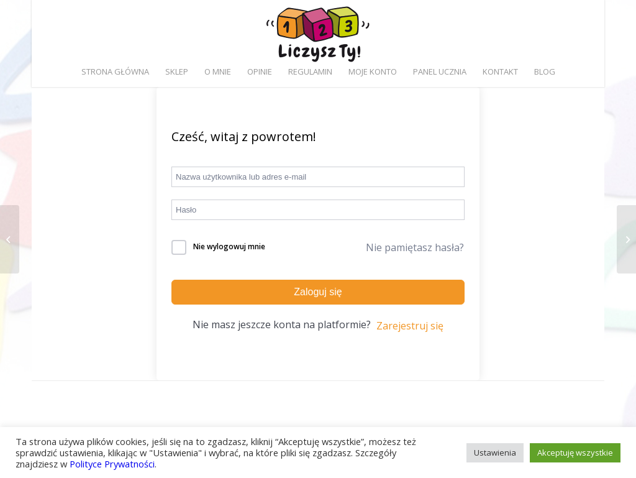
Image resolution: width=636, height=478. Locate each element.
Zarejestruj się (409, 326)
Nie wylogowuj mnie (229, 246)
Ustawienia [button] (495, 452)
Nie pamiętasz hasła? (415, 247)
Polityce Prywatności (112, 463)
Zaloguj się (318, 292)
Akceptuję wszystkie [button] (575, 452)
